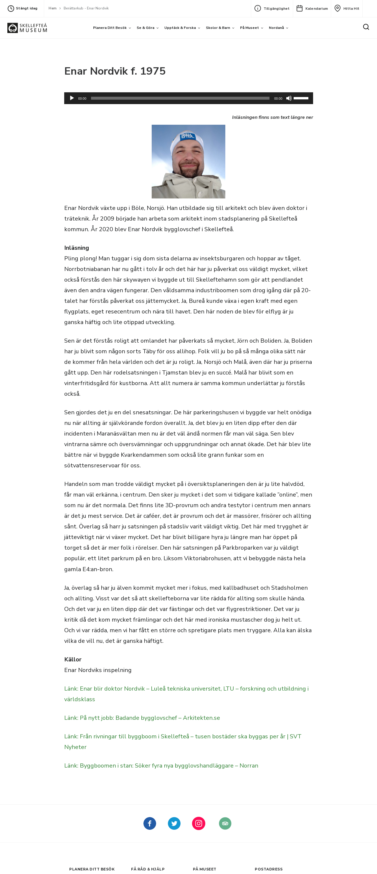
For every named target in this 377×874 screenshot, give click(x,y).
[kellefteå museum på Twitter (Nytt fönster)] (174, 827)
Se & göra (145, 27)
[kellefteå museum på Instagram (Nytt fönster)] (198, 827)
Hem (53, 8)
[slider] (180, 98)
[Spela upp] (72, 98)
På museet (249, 27)
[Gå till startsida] (27, 28)
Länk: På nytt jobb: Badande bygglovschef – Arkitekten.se (142, 718)
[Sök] (366, 27)
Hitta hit (346, 8)
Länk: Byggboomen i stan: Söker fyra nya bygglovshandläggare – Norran (161, 766)
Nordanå (276, 27)
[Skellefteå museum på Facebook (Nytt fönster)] (150, 827)
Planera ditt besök (110, 27)
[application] (188, 98)
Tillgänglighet (272, 8)
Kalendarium (312, 8)
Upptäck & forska (180, 27)
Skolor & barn (218, 27)
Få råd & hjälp (148, 869)
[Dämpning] (289, 98)
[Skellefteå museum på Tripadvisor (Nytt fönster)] (225, 827)
